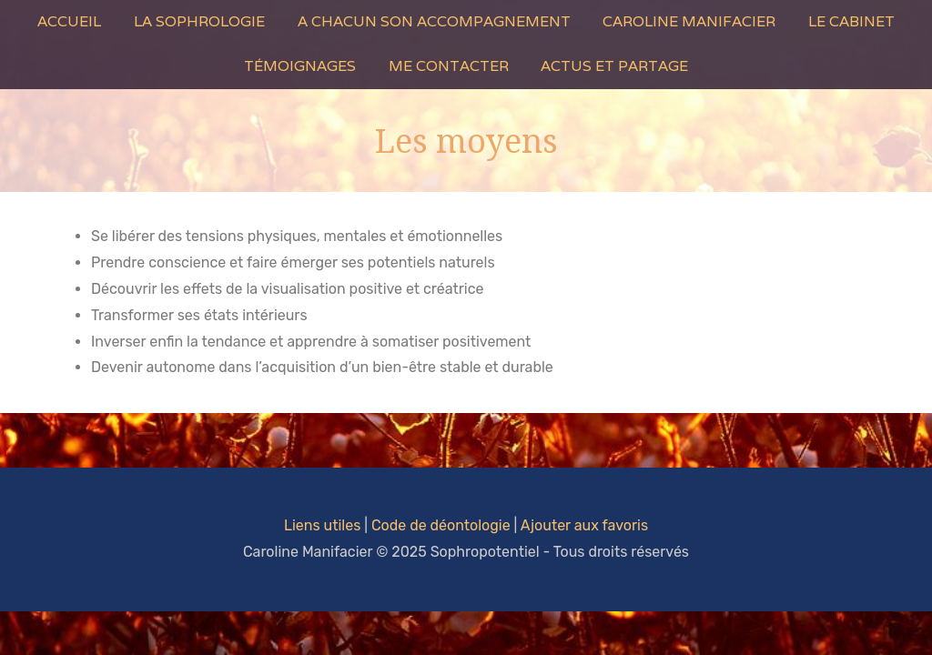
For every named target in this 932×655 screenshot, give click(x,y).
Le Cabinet (851, 21)
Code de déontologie (441, 525)
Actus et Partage (614, 66)
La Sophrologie (199, 21)
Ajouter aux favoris (584, 525)
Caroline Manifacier (689, 21)
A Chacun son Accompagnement (434, 21)
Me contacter (449, 66)
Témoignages (300, 66)
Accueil (69, 21)
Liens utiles (322, 525)
